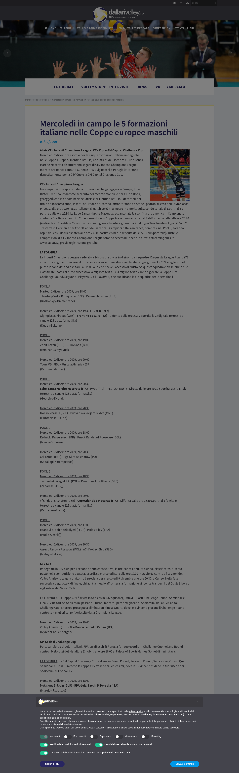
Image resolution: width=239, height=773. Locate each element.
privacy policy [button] (136, 711)
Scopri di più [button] (52, 764)
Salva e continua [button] (185, 764)
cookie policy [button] (63, 717)
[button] (197, 702)
